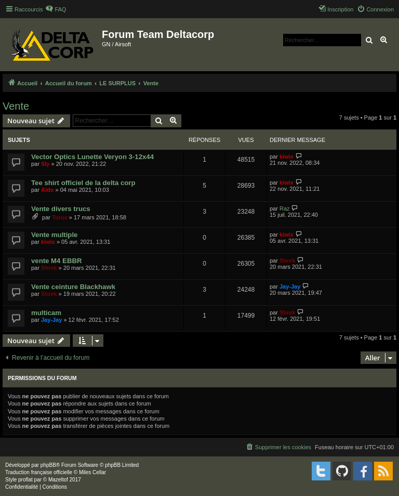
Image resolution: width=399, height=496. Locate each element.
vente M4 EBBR (56, 261)
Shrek (49, 268)
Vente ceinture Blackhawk (73, 287)
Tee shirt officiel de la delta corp (83, 183)
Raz (285, 208)
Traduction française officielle (38, 472)
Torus (60, 217)
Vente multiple (54, 235)
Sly (45, 164)
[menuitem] (55, 9)
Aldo (47, 190)
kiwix (287, 156)
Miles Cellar (92, 472)
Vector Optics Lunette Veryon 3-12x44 (92, 157)
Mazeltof (58, 479)
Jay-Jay (290, 286)
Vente (16, 106)
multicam (46, 313)
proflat (25, 479)
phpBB (48, 465)
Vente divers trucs (60, 209)
